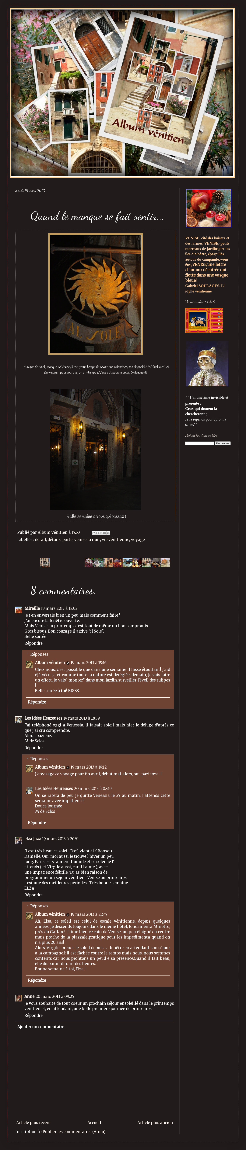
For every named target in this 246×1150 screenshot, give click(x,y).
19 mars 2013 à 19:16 (89, 662)
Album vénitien (50, 662)
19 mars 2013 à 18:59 (81, 718)
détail (40, 539)
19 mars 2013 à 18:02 (59, 608)
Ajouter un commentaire (40, 1026)
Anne (29, 996)
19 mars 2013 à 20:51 (60, 838)
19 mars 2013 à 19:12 (89, 767)
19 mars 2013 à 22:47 (89, 914)
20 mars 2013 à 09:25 (55, 996)
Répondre (33, 643)
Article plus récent (33, 1122)
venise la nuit (87, 539)
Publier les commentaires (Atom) (74, 1131)
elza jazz (32, 838)
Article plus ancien (155, 1122)
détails (54, 539)
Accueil (94, 1122)
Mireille (32, 608)
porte (67, 539)
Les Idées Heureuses (43, 718)
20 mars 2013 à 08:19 (93, 788)
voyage (138, 539)
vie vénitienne (115, 539)
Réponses (39, 654)
